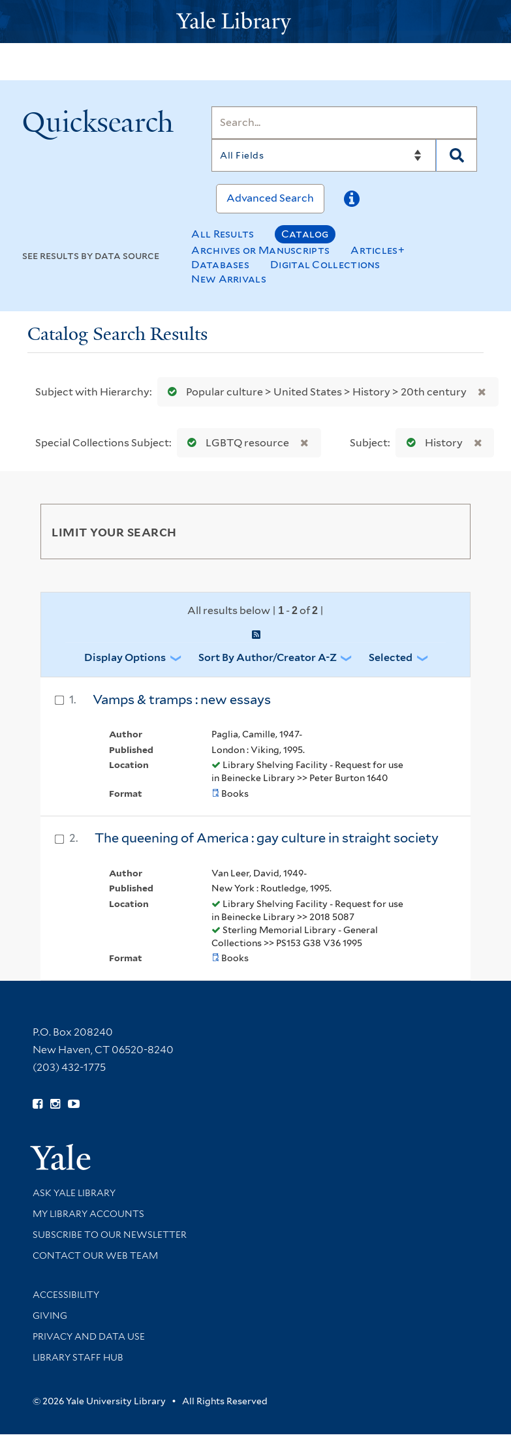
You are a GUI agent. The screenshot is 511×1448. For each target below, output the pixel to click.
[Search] (344, 122)
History (432, 443)
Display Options (125, 657)
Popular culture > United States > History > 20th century (314, 392)
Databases (220, 264)
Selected (390, 657)
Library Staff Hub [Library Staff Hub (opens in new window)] (78, 1357)
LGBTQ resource (235, 443)
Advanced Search (270, 198)
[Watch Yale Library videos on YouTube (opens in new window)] (74, 1104)
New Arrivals (228, 279)
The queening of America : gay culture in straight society (267, 838)
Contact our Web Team (95, 1255)
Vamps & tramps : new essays (182, 699)
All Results (222, 234)
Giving (50, 1315)
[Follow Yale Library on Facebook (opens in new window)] (37, 1104)
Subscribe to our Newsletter (110, 1234)
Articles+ (377, 250)
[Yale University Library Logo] (255, 22)
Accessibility (66, 1294)
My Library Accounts (88, 1214)
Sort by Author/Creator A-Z (267, 657)
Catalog (305, 234)
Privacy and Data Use (89, 1336)
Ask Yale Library (74, 1193)
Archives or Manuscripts (260, 250)
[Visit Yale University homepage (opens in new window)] (60, 1153)
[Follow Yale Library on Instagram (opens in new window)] (55, 1104)
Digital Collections (325, 264)
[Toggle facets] (445, 531)
